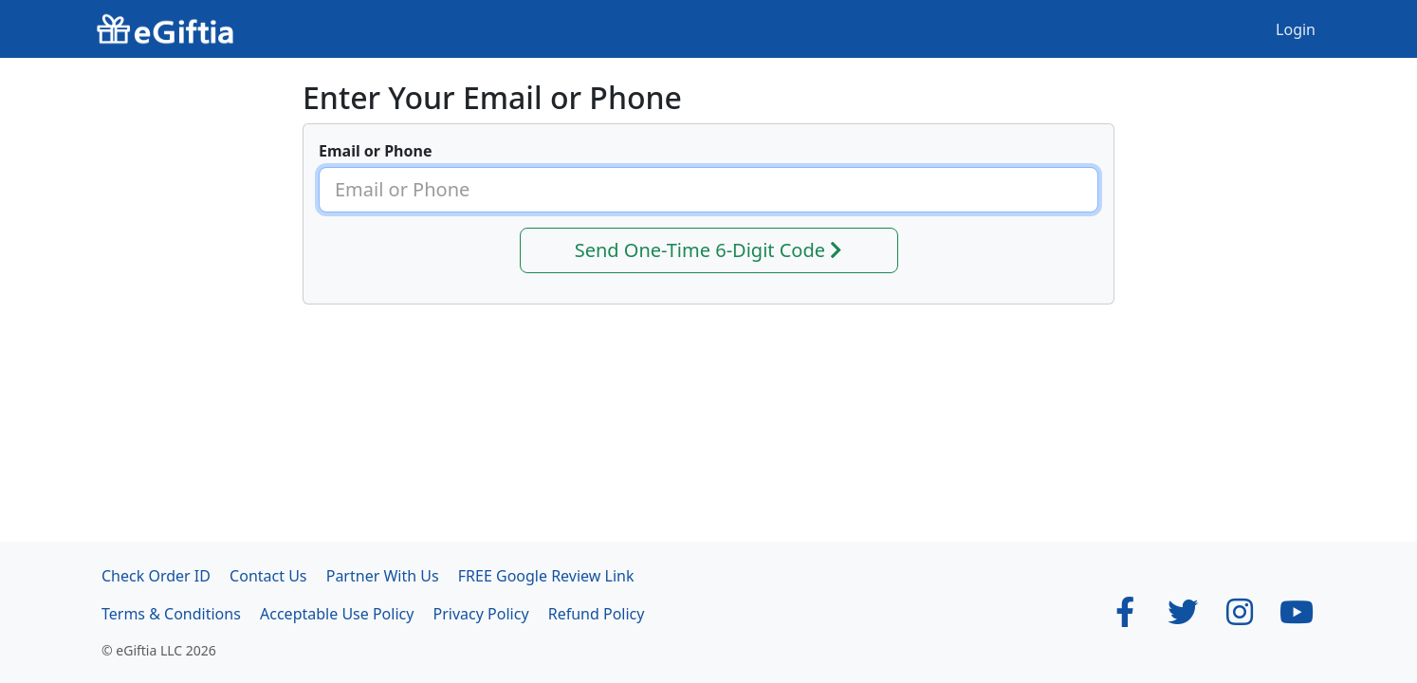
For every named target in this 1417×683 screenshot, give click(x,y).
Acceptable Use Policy (337, 613)
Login (1296, 29)
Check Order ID (156, 575)
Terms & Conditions (171, 613)
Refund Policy (596, 613)
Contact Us (268, 575)
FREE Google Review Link (546, 575)
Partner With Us (382, 575)
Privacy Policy (481, 613)
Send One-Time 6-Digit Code (709, 250)
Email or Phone (375, 150)
